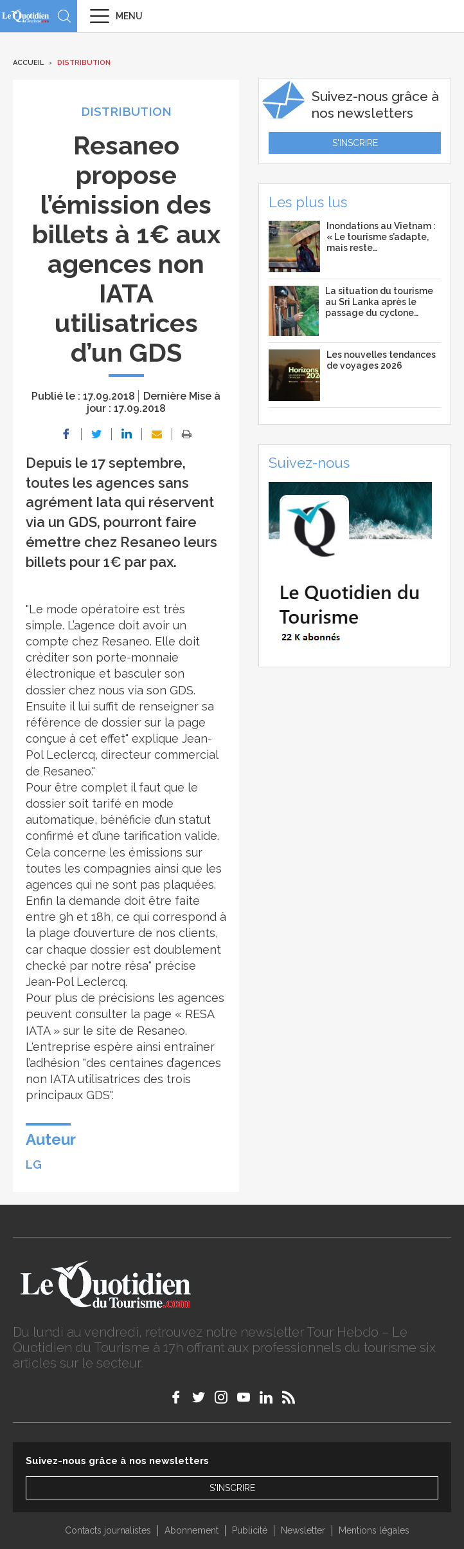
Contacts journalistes (108, 1530)
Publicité (249, 1530)
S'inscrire (355, 143)
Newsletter (303, 1530)
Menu (129, 16)
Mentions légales (374, 1530)
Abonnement (192, 1530)
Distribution (84, 63)
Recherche (64, 16)
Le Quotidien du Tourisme (25, 15)
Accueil (28, 63)
